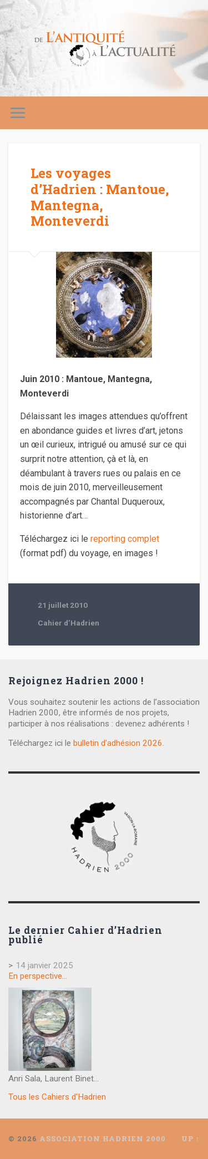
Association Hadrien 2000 (102, 1138)
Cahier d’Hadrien (68, 622)
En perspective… (37, 976)
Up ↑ (190, 1138)
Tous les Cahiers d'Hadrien (57, 1097)
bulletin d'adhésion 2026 (118, 743)
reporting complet (124, 538)
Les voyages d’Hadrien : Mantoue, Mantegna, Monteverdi (100, 197)
